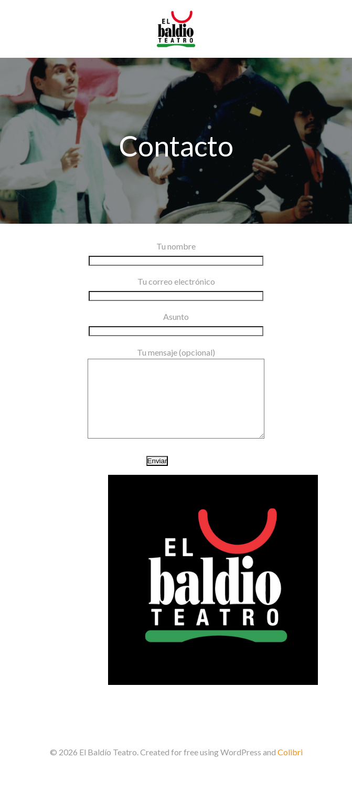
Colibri (290, 768)
